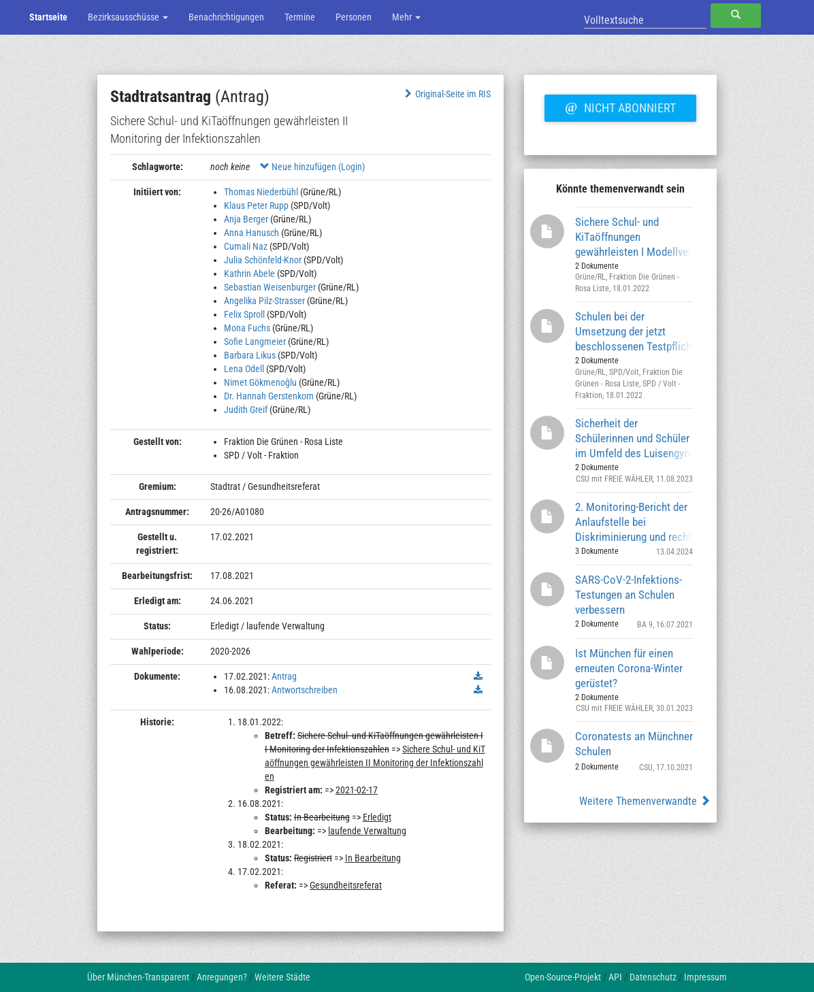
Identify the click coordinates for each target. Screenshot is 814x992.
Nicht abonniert (620, 106)
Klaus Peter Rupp (256, 205)
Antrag (284, 676)
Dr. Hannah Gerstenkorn (269, 396)
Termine (299, 17)
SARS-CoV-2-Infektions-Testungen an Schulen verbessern (628, 594)
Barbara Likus (250, 355)
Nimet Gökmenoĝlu (260, 382)
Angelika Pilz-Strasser (264, 300)
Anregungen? (222, 977)
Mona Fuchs (247, 328)
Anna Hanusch (251, 232)
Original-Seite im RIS (446, 93)
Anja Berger (246, 219)
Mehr (406, 17)
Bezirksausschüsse (128, 17)
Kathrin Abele (249, 273)
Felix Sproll (244, 314)
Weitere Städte (282, 977)
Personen (354, 17)
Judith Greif (245, 409)
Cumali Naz (245, 246)
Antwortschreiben (305, 689)
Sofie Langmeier (255, 341)
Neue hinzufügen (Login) (312, 166)
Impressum (705, 977)
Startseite (48, 17)
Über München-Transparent (138, 977)
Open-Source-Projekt (563, 977)
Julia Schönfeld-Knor (263, 259)
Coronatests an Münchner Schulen (634, 743)
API (615, 977)
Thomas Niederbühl (261, 191)
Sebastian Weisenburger (270, 287)
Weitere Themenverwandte (645, 801)
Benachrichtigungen (226, 17)
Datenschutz (653, 977)
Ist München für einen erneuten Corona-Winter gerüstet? (629, 667)
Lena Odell (244, 368)
